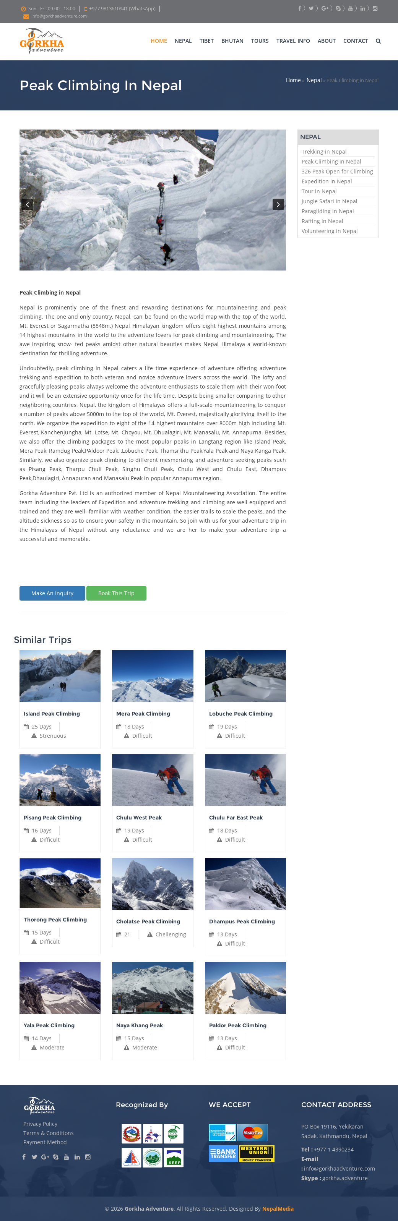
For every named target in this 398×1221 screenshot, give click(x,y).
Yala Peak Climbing (49, 1025)
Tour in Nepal (319, 191)
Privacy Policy (40, 1123)
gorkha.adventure (345, 1178)
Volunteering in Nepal (330, 231)
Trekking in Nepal (324, 151)
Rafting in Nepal (322, 221)
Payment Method (45, 1142)
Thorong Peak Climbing (55, 919)
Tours (260, 40)
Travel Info (293, 40)
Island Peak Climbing (52, 713)
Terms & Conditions (48, 1133)
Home (159, 40)
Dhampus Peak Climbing (242, 921)
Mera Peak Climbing (143, 713)
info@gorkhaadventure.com (59, 16)
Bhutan (232, 40)
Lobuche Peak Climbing (241, 713)
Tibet (207, 40)
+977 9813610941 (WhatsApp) (122, 8)
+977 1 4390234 (334, 1149)
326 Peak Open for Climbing (337, 171)
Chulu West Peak (139, 817)
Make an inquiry (52, 593)
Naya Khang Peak (139, 1025)
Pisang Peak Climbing (52, 817)
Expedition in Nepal (327, 181)
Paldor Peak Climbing (237, 1025)
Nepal (183, 40)
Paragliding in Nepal (328, 211)
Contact (355, 40)
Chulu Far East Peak (236, 817)
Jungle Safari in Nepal (329, 201)
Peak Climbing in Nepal (331, 161)
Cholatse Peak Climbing (148, 921)
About (327, 40)
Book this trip (116, 593)
